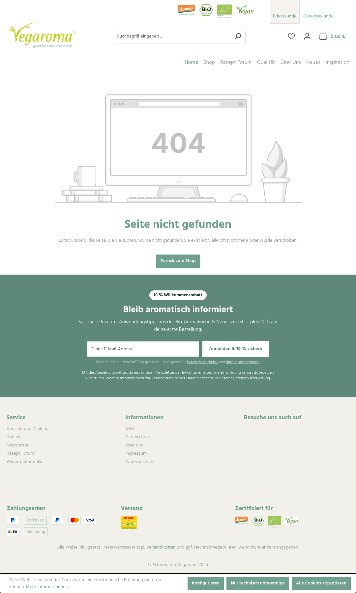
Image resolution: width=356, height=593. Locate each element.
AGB (129, 429)
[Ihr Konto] (307, 36)
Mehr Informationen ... (47, 586)
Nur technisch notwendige (258, 583)
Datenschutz (137, 437)
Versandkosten (160, 547)
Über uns (134, 445)
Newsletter (17, 445)
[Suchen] (238, 36)
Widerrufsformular (25, 462)
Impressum (136, 453)
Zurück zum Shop (178, 261)
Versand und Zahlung (27, 429)
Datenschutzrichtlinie (202, 362)
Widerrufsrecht (140, 462)
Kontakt (14, 437)
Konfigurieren (206, 583)
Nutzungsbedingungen (242, 362)
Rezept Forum (20, 453)
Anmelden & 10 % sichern (235, 349)
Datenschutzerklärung (251, 378)
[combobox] (172, 36)
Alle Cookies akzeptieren (321, 583)
